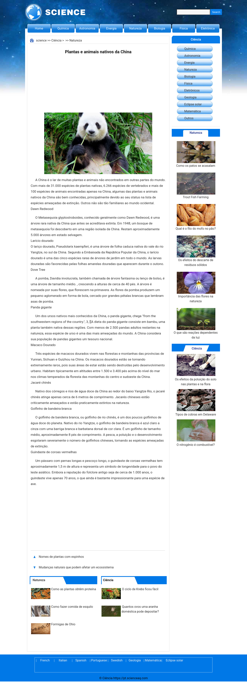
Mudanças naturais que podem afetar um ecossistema (76, 567)
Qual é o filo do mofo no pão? (196, 217)
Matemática (192, 111)
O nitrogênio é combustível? (195, 433)
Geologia (190, 97)
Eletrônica (208, 28)
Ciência (56, 40)
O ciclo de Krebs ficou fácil (140, 589)
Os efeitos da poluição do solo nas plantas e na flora (195, 370)
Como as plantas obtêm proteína (73, 589)
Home (39, 28)
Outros (189, 118)
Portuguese (99, 660)
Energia (111, 28)
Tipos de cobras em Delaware (195, 402)
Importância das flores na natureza (195, 287)
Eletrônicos (192, 90)
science (41, 40)
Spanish (80, 660)
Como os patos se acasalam (195, 154)
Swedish (117, 660)
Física (184, 28)
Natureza (135, 28)
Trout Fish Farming (195, 186)
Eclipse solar (193, 104)
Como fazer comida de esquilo (72, 607)
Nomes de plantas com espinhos (61, 557)
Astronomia (87, 28)
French (45, 660)
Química (63, 28)
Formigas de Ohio (63, 624)
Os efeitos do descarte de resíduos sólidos (195, 251)
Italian (63, 660)
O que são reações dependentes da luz (196, 323)
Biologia (159, 28)
